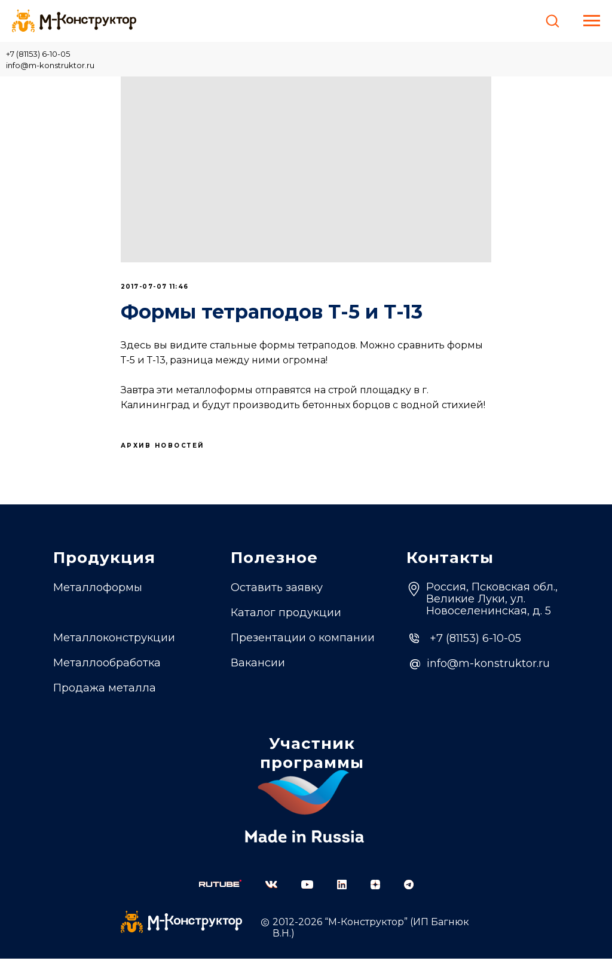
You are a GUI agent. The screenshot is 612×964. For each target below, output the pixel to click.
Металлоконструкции (114, 643)
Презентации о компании (303, 643)
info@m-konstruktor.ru (50, 65)
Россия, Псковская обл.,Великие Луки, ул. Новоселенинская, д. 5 (492, 604)
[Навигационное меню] (591, 21)
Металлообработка (107, 668)
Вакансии (258, 668)
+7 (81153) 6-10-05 (38, 54)
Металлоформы (97, 592)
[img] (220, 888)
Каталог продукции (286, 618)
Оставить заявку (277, 592)
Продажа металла (104, 693)
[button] (552, 20)
